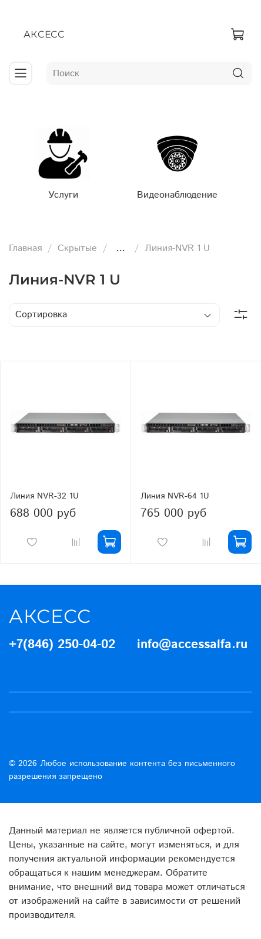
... (120, 244)
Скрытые (77, 244)
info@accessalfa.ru (192, 640)
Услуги (61, 190)
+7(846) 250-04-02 (62, 640)
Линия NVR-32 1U (44, 491)
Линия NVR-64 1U (174, 491)
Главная (25, 244)
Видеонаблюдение (173, 190)
